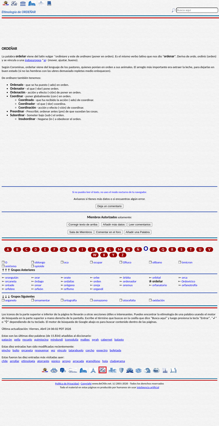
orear (38, 285)
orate (67, 277)
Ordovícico (188, 281)
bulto (16, 350)
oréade (9, 285)
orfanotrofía (189, 285)
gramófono (93, 361)
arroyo (66, 361)
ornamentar (42, 300)
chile (5, 361)
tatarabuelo (76, 350)
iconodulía (71, 339)
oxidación (158, 300)
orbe (96, 277)
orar (37, 277)
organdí (98, 289)
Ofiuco (127, 262)
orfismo (69, 289)
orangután (11, 277)
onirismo (10, 266)
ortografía (70, 300)
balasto (119, 339)
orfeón (39, 289)
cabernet (106, 339)
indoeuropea (33, 60)
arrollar (14, 361)
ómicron (187, 262)
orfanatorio (159, 285)
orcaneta (10, 281)
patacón (7, 339)
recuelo (27, 339)
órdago (39, 281)
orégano (69, 285)
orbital (156, 277)
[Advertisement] (109, 32)
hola (105, 361)
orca (184, 277)
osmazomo (100, 300)
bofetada (115, 350)
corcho (89, 350)
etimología (28, 361)
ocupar (97, 262)
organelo (10, 300)
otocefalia (129, 300)
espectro (102, 350)
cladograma (117, 361)
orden (97, 281)
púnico (55, 361)
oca (66, 262)
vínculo (62, 350)
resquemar (42, 350)
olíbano (157, 262)
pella (17, 339)
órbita (127, 277)
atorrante (43, 361)
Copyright (86, 383)
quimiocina (41, 339)
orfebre (10, 289)
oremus (128, 285)
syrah (95, 339)
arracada (78, 361)
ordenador (129, 281)
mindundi (57, 339)
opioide (39, 266)
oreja (96, 285)
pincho (6, 350)
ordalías (69, 281)
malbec (85, 339)
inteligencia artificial (148, 387)
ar (45, 60)
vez (53, 350)
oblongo (40, 262)
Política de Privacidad (67, 383)
